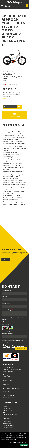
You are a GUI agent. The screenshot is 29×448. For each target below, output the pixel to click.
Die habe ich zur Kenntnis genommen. (12, 341)
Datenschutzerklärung (10, 340)
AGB (4, 412)
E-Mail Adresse (6, 297)
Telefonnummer (6, 303)
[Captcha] (14, 336)
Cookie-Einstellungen (15, 442)
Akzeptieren (24, 445)
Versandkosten (8, 426)
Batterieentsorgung (10, 414)
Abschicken (21, 349)
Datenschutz (7, 410)
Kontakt (6, 406)
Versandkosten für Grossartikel (11, 95)
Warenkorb (7, 422)
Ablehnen (24, 442)
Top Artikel (7, 424)
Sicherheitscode (6, 324)
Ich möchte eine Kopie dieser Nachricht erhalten (12, 319)
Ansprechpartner (6, 290)
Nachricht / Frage (6, 310)
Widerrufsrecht (8, 428)
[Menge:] (10, 106)
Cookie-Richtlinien (10, 439)
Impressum (7, 408)
